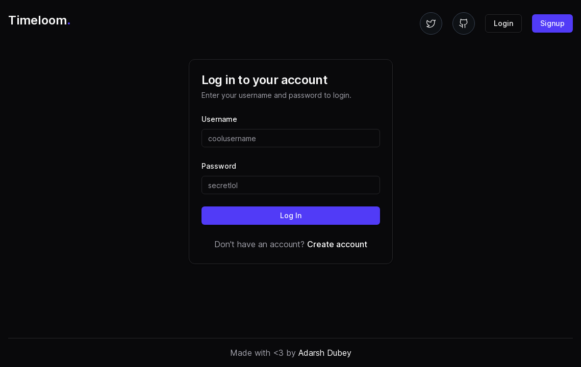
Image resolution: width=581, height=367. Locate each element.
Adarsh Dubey (324, 353)
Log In (290, 215)
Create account (337, 244)
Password (218, 166)
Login (503, 23)
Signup (552, 23)
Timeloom (39, 20)
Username (219, 119)
